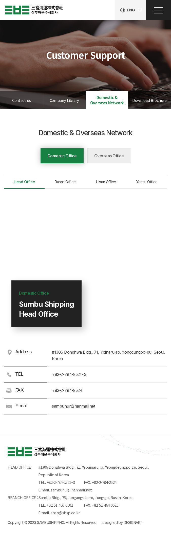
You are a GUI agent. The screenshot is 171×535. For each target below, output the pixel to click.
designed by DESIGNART (122, 522)
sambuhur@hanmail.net (71, 489)
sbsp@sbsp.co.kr (65, 512)
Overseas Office (109, 155)
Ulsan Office (106, 181)
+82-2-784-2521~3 (61, 482)
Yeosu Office (147, 181)
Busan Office (65, 181)
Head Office (24, 181)
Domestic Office (62, 155)
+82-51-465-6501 (61, 505)
